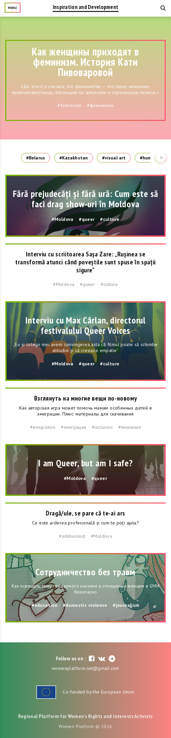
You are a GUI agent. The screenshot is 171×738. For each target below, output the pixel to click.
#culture (109, 219)
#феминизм (100, 105)
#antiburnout (72, 536)
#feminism (69, 105)
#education (44, 605)
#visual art (114, 158)
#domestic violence (85, 605)
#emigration (42, 427)
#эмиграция (73, 427)
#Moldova (63, 219)
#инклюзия (129, 427)
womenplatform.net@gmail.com (85, 668)
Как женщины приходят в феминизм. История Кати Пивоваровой (85, 62)
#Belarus (35, 158)
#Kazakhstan (73, 158)
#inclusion (102, 427)
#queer (86, 219)
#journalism (126, 605)
